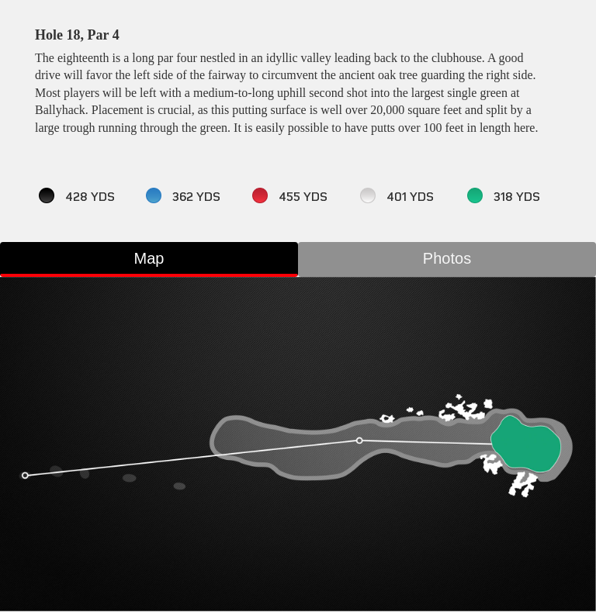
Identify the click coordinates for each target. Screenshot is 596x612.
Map (149, 258)
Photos (447, 258)
